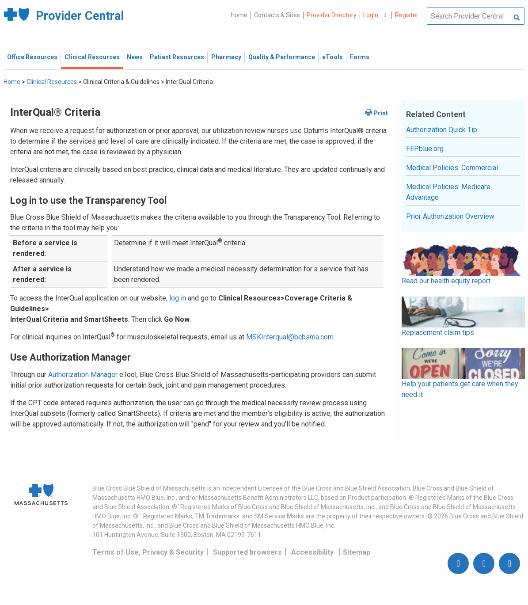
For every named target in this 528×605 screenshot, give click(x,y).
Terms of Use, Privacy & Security (148, 552)
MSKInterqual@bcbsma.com (290, 337)
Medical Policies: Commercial (452, 168)
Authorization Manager (83, 374)
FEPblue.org (425, 149)
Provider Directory (332, 15)
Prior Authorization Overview (450, 216)
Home (239, 15)
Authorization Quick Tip (441, 130)
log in (177, 298)
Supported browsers (247, 552)
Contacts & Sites (277, 15)
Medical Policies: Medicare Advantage (448, 192)
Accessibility (312, 552)
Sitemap (356, 552)
